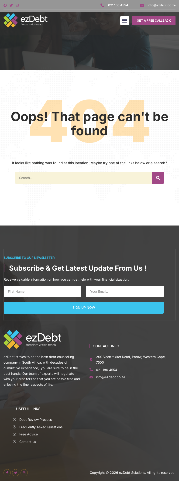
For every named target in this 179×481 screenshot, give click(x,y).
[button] (124, 20)
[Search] (158, 178)
